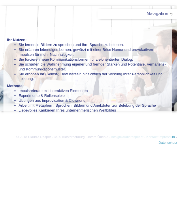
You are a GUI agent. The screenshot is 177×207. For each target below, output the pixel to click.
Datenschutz (168, 142)
